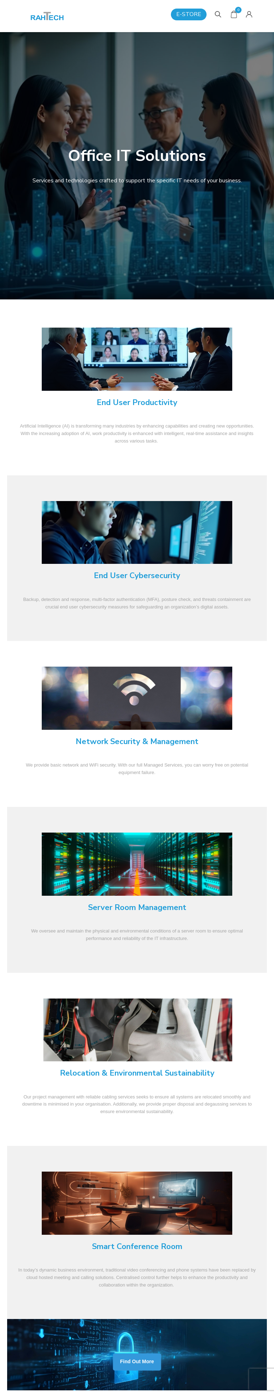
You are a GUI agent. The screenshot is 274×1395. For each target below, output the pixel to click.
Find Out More (137, 1362)
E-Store (188, 14)
